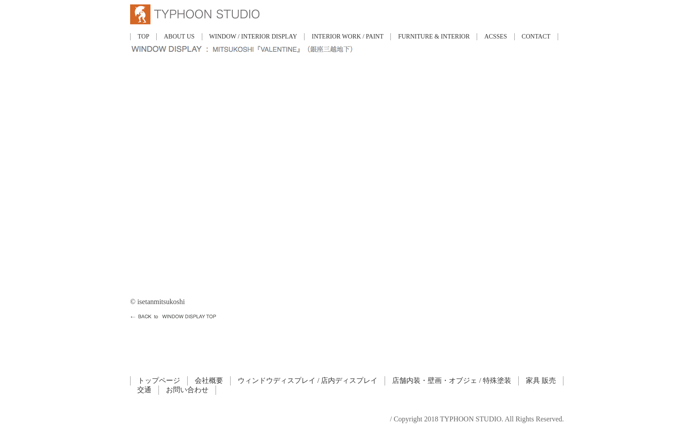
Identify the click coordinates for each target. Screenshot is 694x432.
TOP (143, 36)
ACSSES (495, 36)
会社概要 (209, 380)
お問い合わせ (187, 389)
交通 (144, 389)
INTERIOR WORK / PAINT (347, 36)
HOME (140, 323)
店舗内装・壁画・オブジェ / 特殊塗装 (451, 380)
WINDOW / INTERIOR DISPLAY (253, 36)
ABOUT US (179, 36)
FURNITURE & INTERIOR (434, 36)
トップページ (159, 380)
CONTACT (536, 36)
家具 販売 (541, 380)
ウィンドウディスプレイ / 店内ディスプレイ (308, 380)
